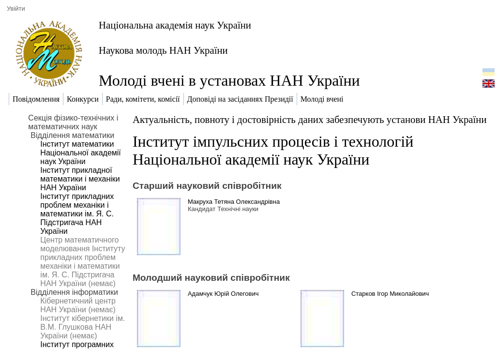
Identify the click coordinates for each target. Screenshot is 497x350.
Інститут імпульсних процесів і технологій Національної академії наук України (273, 150)
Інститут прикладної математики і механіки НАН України (80, 179)
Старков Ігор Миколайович (390, 293)
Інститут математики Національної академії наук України (80, 153)
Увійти (16, 8)
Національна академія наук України (175, 24)
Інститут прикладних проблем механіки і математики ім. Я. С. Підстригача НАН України (77, 213)
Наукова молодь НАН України (163, 50)
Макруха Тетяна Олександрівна (234, 201)
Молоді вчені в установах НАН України (229, 80)
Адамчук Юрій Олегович (223, 293)
